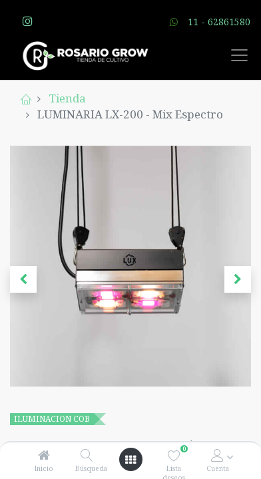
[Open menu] (130, 460)
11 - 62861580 (219, 21)
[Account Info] (217, 455)
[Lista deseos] (174, 455)
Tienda (67, 98)
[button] (23, 279)
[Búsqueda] (87, 455)
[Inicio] (44, 455)
